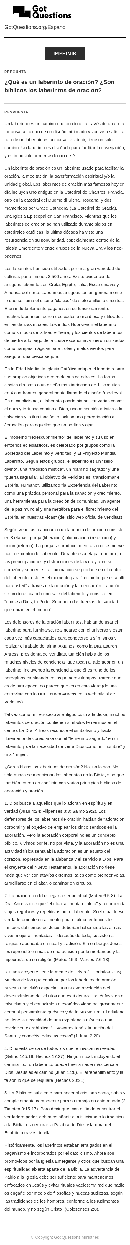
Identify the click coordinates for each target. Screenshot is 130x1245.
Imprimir (65, 53)
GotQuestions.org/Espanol (35, 27)
